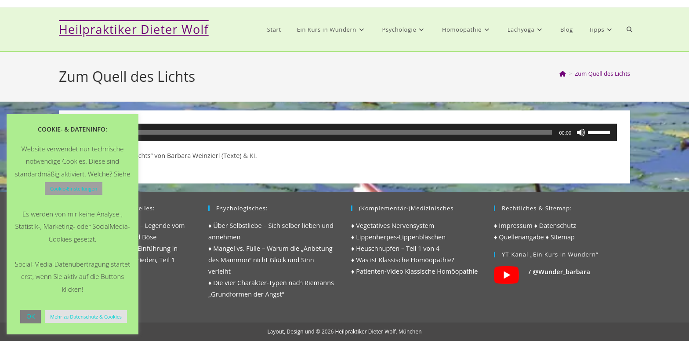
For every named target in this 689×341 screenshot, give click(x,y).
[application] (344, 132)
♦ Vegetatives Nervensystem (392, 225)
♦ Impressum (513, 225)
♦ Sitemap (560, 237)
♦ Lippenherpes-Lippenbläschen (398, 237)
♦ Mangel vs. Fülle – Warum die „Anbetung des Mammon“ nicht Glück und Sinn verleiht (270, 259)
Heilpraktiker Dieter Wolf (134, 29)
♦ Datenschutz (555, 225)
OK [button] (30, 316)
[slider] (332, 132)
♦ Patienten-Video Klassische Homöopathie (414, 271)
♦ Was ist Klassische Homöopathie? (402, 260)
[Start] (562, 73)
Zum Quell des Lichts (602, 73)
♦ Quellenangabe (519, 237)
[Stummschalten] (581, 132)
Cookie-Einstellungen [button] (73, 188)
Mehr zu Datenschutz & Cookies (86, 316)
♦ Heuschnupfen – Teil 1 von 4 (395, 248)
